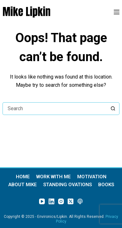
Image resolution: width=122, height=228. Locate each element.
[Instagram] (61, 201)
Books (106, 184)
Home (23, 176)
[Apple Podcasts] (80, 201)
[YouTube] (42, 201)
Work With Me (53, 176)
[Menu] (116, 12)
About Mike (22, 184)
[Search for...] (55, 108)
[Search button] (113, 108)
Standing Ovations (67, 184)
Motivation (91, 176)
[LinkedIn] (51, 201)
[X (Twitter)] (70, 201)
